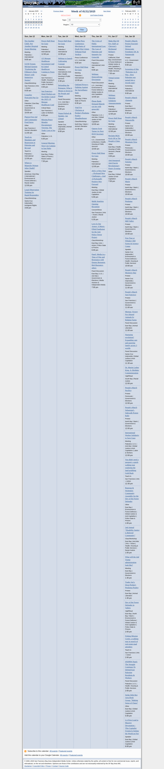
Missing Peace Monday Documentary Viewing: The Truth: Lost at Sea (48, 125)
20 (28, 25)
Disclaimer (28, 766)
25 (41, 25)
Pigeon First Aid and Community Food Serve (31, 119)
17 (39, 22)
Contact (62, 6)
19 (26, 25)
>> (41, 11)
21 (31, 25)
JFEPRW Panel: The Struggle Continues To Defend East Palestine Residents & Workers (131, 670)
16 (36, 22)
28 (31, 28)
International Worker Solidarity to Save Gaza (132, 435)
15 (34, 22)
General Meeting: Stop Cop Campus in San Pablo (48, 146)
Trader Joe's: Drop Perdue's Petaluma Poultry (132, 585)
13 (28, 22)
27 (28, 28)
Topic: (64, 20)
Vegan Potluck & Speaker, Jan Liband (64, 116)
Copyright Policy (39, 766)
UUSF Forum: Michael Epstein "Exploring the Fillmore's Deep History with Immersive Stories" (31, 72)
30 (36, 28)
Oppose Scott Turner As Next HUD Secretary (98, 131)
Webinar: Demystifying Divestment (97, 77)
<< (26, 11)
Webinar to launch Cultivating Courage (65, 61)
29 (34, 28)
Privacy (48, 766)
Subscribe (80, 6)
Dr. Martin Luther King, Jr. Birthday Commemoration (132, 370)
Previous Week (58, 11)
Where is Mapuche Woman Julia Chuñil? (31, 165)
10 (39, 19)
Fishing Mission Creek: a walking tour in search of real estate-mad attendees (131, 641)
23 (36, 25)
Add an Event (65, 15)
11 (41, 19)
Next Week (107, 11)
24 (39, 25)
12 (26, 22)
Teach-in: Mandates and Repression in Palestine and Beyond (30, 142)
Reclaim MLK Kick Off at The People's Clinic (114, 138)
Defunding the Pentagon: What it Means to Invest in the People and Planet (65, 90)
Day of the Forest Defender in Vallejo (132, 605)
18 (41, 22)
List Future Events (96, 15)
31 (39, 28)
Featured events (65, 751)
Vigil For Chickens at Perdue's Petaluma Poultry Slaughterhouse (82, 112)
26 (26, 28)
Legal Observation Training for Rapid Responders (32, 192)
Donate (133, 6)
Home (30, 6)
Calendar (98, 6)
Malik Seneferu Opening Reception (98, 204)
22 (34, 25)
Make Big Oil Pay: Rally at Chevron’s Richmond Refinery (113, 46)
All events (54, 751)
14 (31, 22)
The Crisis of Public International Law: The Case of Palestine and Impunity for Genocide (99, 49)
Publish (116, 6)
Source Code (64, 766)
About (46, 6)
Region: (66, 25)
